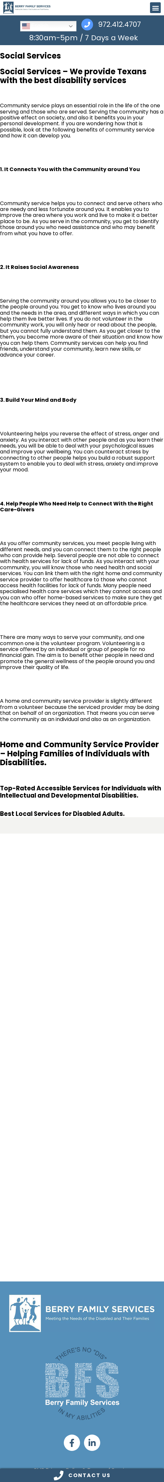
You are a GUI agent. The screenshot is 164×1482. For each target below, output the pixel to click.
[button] (155, 7)
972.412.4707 (119, 25)
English (35, 26)
